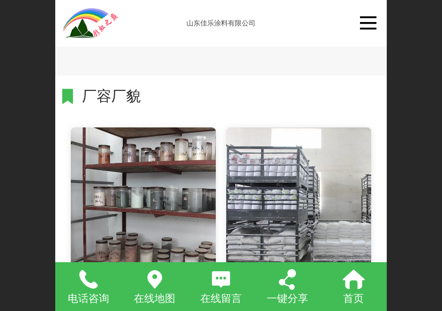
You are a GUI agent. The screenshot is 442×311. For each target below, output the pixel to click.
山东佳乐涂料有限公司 (221, 23)
